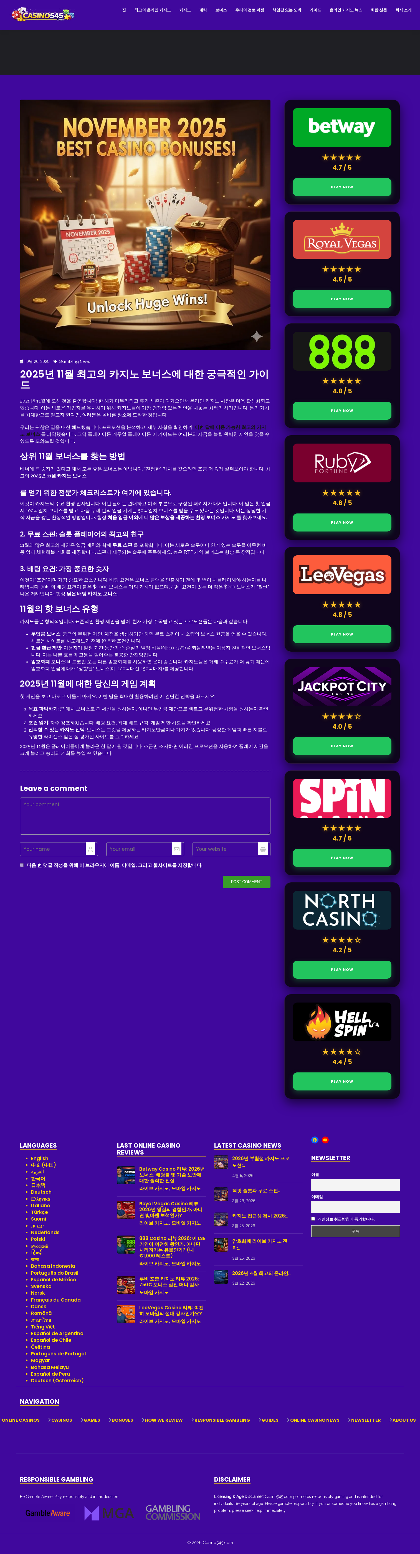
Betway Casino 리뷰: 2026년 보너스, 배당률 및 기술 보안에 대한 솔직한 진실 (172, 1177)
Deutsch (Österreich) (57, 1382)
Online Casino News (315, 1422)
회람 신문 (379, 10)
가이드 (315, 10)
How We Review (164, 1422)
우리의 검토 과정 (249, 10)
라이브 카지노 (154, 1190)
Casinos (61, 1422)
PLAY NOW (342, 189)
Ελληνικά (40, 1201)
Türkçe (39, 1214)
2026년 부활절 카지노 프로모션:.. (261, 1164)
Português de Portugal (58, 1355)
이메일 (317, 1198)
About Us (404, 1422)
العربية (37, 1174)
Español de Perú (50, 1376)
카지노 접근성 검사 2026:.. (260, 1217)
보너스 (221, 10)
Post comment (246, 884)
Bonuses (122, 1422)
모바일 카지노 (186, 1190)
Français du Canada (56, 1302)
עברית (37, 1227)
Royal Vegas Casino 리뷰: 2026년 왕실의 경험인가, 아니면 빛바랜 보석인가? (171, 1211)
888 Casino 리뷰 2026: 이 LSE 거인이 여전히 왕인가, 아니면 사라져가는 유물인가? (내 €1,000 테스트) (172, 1249)
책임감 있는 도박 (286, 10)
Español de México (53, 1281)
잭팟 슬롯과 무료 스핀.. (256, 1192)
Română (41, 1315)
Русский (40, 1248)
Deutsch (41, 1194)
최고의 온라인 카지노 (152, 10)
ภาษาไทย (41, 1322)
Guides (270, 1422)
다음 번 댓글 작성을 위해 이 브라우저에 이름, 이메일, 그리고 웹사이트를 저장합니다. (114, 867)
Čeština (40, 1349)
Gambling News (74, 363)
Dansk (38, 1308)
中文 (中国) (43, 1167)
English (39, 1160)
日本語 (38, 1187)
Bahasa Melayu (50, 1369)
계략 (203, 10)
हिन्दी (37, 1254)
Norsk (38, 1295)
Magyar (40, 1362)
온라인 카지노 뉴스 (346, 10)
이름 (315, 1177)
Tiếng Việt (43, 1328)
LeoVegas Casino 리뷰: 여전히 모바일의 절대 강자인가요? (171, 1312)
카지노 (185, 10)
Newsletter (366, 1422)
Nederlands (45, 1234)
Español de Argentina (57, 1335)
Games (92, 1422)
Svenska (41, 1288)
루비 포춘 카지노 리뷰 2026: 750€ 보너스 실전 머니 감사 (169, 1284)
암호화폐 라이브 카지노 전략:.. (259, 1247)
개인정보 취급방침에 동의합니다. (343, 1221)
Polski (38, 1241)
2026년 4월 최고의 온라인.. (261, 1275)
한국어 (38, 1180)
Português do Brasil (55, 1275)
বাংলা (35, 1261)
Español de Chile (51, 1342)
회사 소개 (403, 10)
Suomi (38, 1221)
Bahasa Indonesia (53, 1268)
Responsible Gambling (222, 1422)
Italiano (40, 1207)
